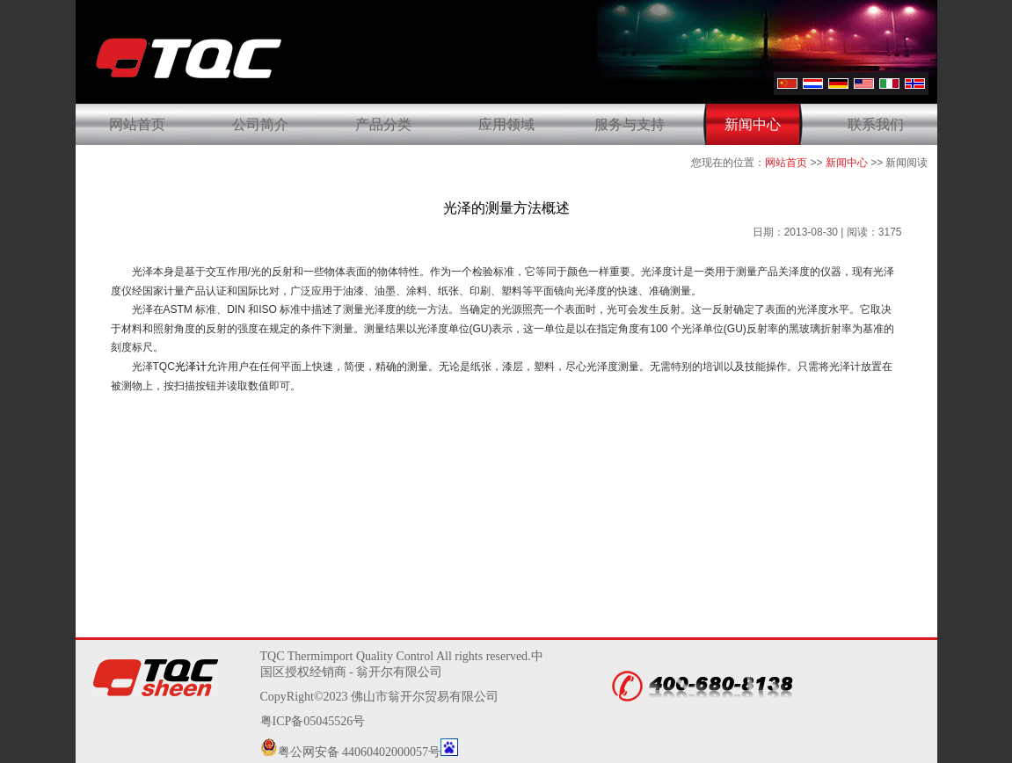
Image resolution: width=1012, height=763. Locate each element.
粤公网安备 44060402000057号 (350, 752)
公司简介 (260, 124)
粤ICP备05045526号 (313, 721)
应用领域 (506, 124)
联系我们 (876, 124)
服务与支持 (629, 124)
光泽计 (191, 366)
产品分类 (383, 124)
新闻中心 (752, 124)
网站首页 (137, 124)
